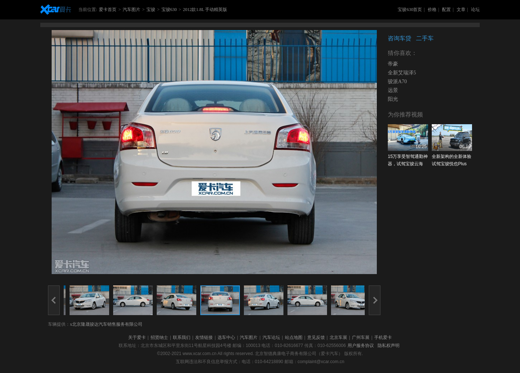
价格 (432, 9)
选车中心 (226, 337)
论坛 (475, 9)
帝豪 (393, 64)
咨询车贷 (399, 38)
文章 (461, 9)
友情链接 (204, 337)
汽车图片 (131, 9)
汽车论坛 (271, 337)
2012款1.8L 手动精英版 (205, 9)
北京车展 (338, 337)
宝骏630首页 (410, 9)
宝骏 (150, 9)
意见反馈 (316, 337)
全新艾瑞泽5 (402, 72)
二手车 (425, 38)
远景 (393, 90)
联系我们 (181, 337)
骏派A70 (397, 81)
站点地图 (293, 337)
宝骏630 (169, 9)
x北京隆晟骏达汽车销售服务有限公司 (106, 324)
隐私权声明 (389, 345)
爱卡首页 (107, 9)
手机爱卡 (383, 337)
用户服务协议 (361, 345)
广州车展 (360, 337)
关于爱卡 (137, 337)
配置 (446, 9)
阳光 (393, 99)
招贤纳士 (159, 337)
